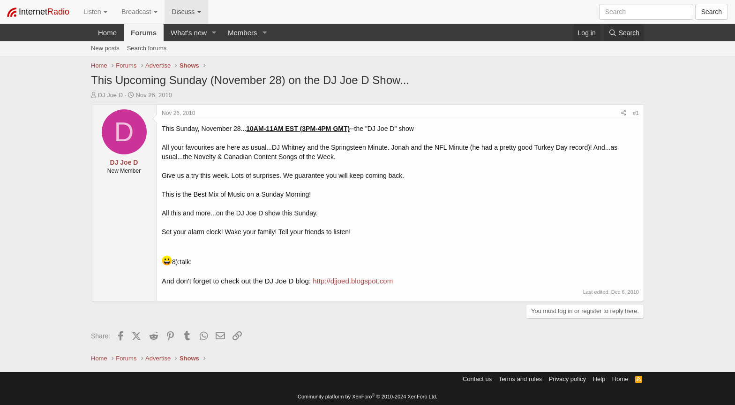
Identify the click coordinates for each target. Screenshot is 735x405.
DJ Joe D (110, 95)
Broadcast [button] (139, 11)
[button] (214, 32)
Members (242, 33)
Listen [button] (95, 11)
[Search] (624, 32)
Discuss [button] (186, 11)
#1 (636, 113)
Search (711, 11)
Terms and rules (520, 378)
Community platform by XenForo (367, 396)
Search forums (147, 48)
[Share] (624, 113)
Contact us (477, 378)
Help (599, 378)
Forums (144, 33)
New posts (105, 48)
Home (107, 33)
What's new (189, 33)
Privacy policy (567, 378)
